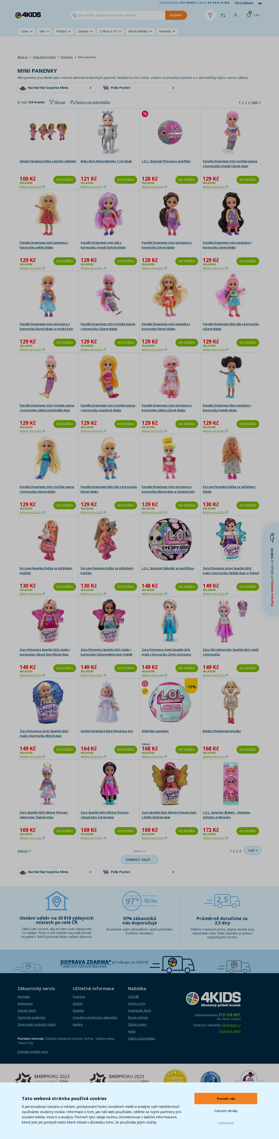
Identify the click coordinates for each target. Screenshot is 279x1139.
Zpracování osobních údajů (36, 1024)
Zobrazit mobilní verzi (32, 1052)
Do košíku (64, 180)
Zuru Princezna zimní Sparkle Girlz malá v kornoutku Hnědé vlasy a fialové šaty (231, 573)
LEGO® (133, 996)
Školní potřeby (138, 1017)
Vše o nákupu (244, 3)
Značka (83, 31)
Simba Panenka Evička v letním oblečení (48, 161)
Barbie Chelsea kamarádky (222, 731)
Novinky (78, 1010)
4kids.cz (22, 57)
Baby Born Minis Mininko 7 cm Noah (106, 161)
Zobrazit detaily (226, 1111)
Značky (78, 1003)
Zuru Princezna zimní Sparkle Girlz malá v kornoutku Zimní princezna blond (166, 654)
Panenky (67, 57)
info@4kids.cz (231, 1025)
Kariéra (78, 1024)
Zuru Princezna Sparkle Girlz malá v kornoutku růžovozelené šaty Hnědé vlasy (106, 654)
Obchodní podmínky (31, 1017)
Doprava (79, 996)
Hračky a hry (136, 1003)
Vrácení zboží (26, 1010)
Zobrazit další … (139, 860)
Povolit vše (226, 1098)
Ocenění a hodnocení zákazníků (95, 1017)
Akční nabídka (138, 31)
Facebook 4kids (230, 1031)
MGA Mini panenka (155, 731)
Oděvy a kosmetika (141, 1038)
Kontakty (23, 996)
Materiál (165, 31)
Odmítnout (226, 1123)
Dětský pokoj (137, 1024)
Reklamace (25, 1003)
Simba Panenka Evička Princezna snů (107, 731)
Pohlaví (61, 31)
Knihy (132, 1031)
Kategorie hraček (44, 57)
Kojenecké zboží (139, 1010)
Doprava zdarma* (85, 961)
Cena (24, 31)
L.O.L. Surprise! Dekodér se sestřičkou (168, 568)
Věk (42, 31)
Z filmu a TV (108, 31)
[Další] (256, 102)
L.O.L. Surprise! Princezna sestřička (166, 161)
